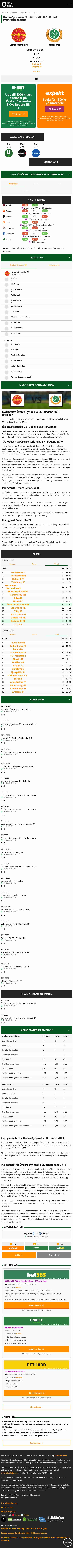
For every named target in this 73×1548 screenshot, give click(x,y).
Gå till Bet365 (35, 1305)
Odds (17, 1255)
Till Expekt (53, 109)
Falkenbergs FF (18, 646)
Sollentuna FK (18, 608)
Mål (59, 184)
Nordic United (18, 575)
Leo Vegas (8, 228)
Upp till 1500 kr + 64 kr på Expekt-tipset (38, 225)
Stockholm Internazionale (13, 586)
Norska (16, 1515)
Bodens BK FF (54, 36)
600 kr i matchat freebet (38, 230)
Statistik (52, 1255)
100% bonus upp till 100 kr (38, 219)
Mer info (36, 71)
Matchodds (13, 184)
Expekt (7, 222)
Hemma (12, 564)
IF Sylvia (18, 624)
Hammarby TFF (18, 594)
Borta (34, 564)
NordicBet (8, 233)
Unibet (7, 239)
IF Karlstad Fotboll (18, 591)
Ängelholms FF (18, 682)
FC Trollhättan (18, 655)
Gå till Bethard (35, 1393)
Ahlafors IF (18, 692)
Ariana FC (18, 665)
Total (57, 564)
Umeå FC (18, 601)
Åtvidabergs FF (18, 688)
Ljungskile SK (18, 672)
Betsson (7, 211)
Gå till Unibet (35, 1349)
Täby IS (18, 611)
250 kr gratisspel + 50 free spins (38, 213)
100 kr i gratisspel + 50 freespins (38, 236)
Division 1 (36, 65)
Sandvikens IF (18, 572)
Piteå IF (18, 598)
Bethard (19, 1377)
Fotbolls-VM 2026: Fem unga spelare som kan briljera (27, 1421)
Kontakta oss (61, 1455)
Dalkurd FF (18, 579)
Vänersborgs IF (18, 685)
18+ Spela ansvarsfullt (47, 1278)
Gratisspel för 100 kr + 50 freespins (38, 208)
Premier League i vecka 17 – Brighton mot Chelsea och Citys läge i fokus (35, 1430)
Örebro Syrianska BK (19, 36)
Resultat (25, 191)
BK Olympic (18, 669)
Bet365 (18, 1287)
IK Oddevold (18, 642)
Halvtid (36, 184)
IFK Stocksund (18, 614)
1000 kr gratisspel (38, 242)
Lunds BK (18, 649)
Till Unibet (16, 114)
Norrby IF (18, 659)
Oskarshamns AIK (18, 675)
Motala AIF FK (18, 617)
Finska (25, 1515)
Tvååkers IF (18, 662)
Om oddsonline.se (9, 1503)
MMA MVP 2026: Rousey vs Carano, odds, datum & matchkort (30, 1432)
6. (36, 147)
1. (9, 147)
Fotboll (5, 13)
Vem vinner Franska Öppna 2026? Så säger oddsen (26, 1435)
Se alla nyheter (35, 1443)
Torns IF (18, 678)
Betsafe (7, 205)
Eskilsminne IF (18, 652)
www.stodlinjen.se (9, 1473)
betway (7, 216)
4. (22, 147)
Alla (47, 191)
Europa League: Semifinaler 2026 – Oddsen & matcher (24, 1533)
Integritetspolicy (8, 1511)
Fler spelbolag (35, 1407)
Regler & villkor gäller (62, 1278)
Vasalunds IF (18, 582)
